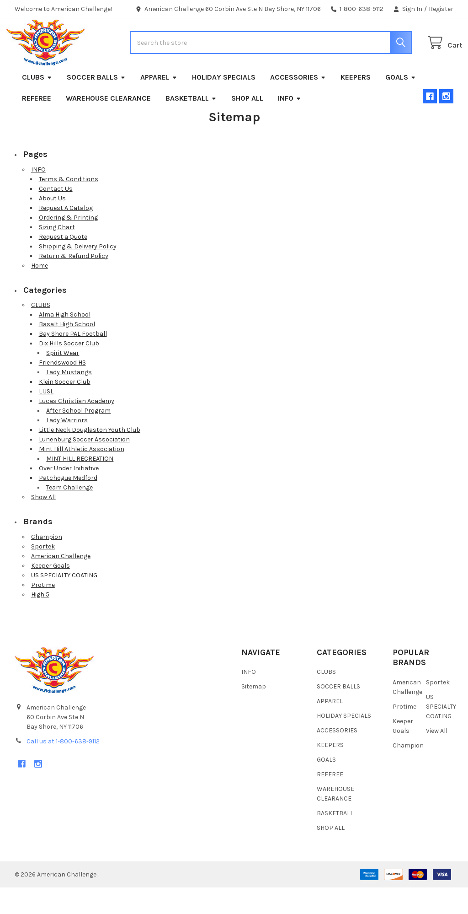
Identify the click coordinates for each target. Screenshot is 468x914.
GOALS (400, 103)
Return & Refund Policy (73, 282)
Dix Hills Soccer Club (69, 370)
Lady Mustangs (69, 399)
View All (436, 757)
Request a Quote (63, 263)
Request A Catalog (66, 234)
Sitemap (253, 713)
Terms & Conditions (68, 206)
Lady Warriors (67, 447)
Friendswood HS (62, 389)
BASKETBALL (191, 124)
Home (39, 292)
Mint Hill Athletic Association (81, 475)
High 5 (40, 621)
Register (441, 9)
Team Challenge (69, 514)
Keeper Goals (50, 592)
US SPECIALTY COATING (64, 602)
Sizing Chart (57, 254)
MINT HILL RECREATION (79, 485)
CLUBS (37, 103)
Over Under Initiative (69, 495)
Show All (43, 523)
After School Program (78, 437)
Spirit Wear (62, 379)
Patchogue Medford (68, 504)
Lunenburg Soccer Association (84, 466)
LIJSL (46, 418)
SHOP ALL (247, 124)
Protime (43, 611)
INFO (289, 124)
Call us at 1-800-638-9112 (63, 768)
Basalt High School (67, 351)
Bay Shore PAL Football (73, 360)
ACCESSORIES (298, 103)
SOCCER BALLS (96, 103)
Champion (46, 563)
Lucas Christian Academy (76, 427)
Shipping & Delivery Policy (78, 273)
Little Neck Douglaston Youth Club (89, 456)
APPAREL (158, 103)
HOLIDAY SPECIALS (223, 103)
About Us (52, 225)
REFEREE (36, 124)
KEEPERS (355, 103)
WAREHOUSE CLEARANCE (108, 124)
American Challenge (60, 582)
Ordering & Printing (68, 244)
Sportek (43, 573)
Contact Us (56, 215)
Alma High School (64, 341)
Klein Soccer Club (64, 408)
